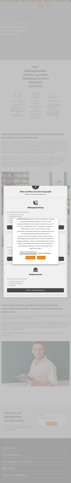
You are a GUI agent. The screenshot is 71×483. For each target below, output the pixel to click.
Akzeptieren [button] (30, 257)
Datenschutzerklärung (28, 253)
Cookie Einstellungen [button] (44, 253)
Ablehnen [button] (41, 257)
